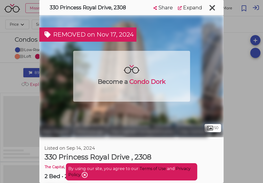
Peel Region (56, 131)
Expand (190, 8)
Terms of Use (153, 168)
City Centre (192, 131)
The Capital (54, 167)
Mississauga (90, 131)
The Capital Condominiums (141, 131)
